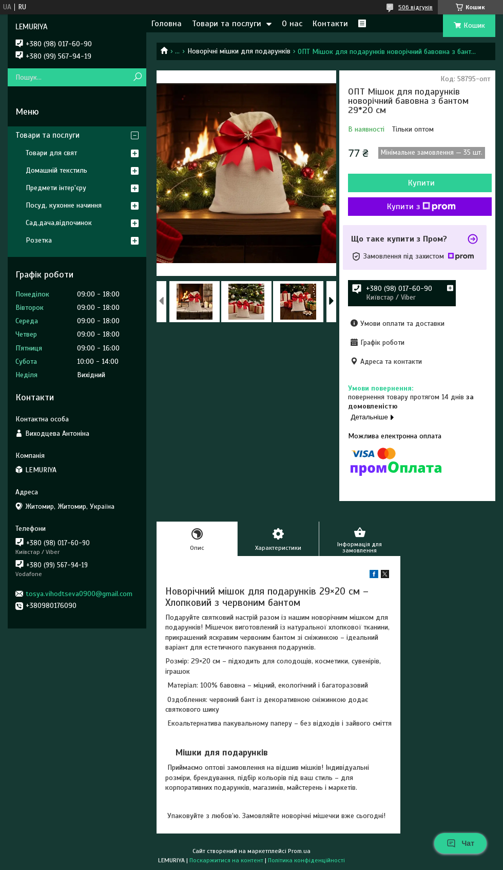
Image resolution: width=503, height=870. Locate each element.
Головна (166, 23)
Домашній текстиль (56, 170)
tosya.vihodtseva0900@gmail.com (79, 593)
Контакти (330, 23)
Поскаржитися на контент (226, 860)
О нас (292, 23)
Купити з (421, 206)
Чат (460, 843)
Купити (421, 183)
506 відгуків (415, 7)
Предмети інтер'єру (56, 187)
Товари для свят (51, 153)
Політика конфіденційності (306, 860)
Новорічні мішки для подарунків (239, 51)
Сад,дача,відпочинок (59, 222)
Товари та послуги (226, 23)
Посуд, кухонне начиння (64, 205)
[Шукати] (137, 77)
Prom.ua (299, 851)
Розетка (39, 240)
